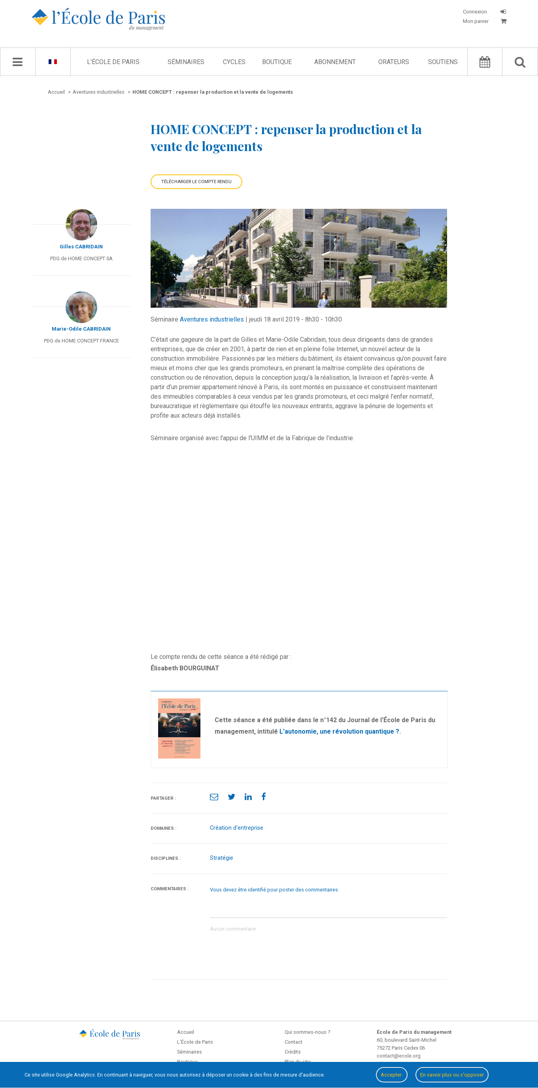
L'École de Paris (113, 62)
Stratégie (221, 858)
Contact (293, 1042)
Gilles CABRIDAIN (81, 247)
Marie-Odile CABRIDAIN (81, 329)
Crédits (293, 1052)
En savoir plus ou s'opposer (452, 1075)
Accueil (185, 1032)
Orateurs (393, 62)
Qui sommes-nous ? (307, 1032)
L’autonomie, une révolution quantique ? (339, 731)
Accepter (392, 1075)
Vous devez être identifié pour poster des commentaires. (274, 890)
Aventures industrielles (212, 319)
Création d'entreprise (236, 828)
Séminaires (186, 62)
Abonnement (335, 62)
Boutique (277, 62)
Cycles (234, 62)
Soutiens (443, 62)
